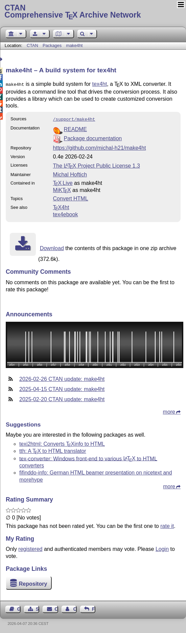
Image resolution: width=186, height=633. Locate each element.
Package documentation (93, 137)
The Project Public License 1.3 (96, 164)
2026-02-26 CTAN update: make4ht (61, 378)
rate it (167, 525)
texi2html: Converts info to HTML (62, 442)
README (75, 128)
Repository (33, 582)
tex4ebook (65, 213)
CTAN (32, 45)
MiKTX (62, 189)
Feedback (93, 607)
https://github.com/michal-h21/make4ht (99, 146)
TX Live (63, 182)
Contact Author (74, 607)
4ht (61, 206)
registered (30, 548)
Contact (56, 607)
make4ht (74, 45)
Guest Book (19, 607)
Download (52, 247)
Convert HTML (70, 197)
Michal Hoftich (70, 173)
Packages (53, 45)
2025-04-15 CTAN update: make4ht (61, 388)
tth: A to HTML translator (52, 450)
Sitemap (37, 607)
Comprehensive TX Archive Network (92, 11)
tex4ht (99, 84)
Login (162, 548)
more (169, 410)
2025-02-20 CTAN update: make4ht (61, 398)
